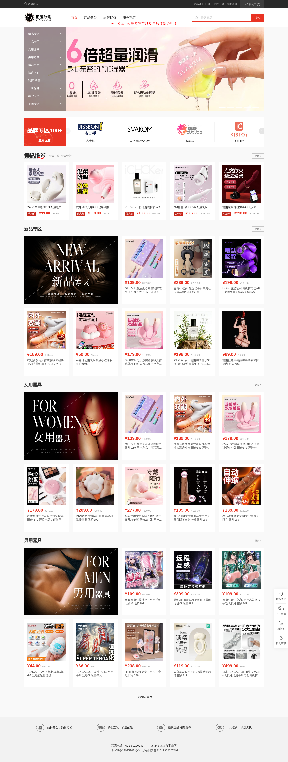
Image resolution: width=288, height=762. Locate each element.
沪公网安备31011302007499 (160, 750)
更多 (258, 156)
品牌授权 (109, 17)
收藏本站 (31, 4)
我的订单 (219, 4)
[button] (222, 107)
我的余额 (232, 4)
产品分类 (90, 17)
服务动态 (129, 17)
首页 (74, 17)
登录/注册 (199, 4)
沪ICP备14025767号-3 (126, 750)
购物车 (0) (252, 4)
